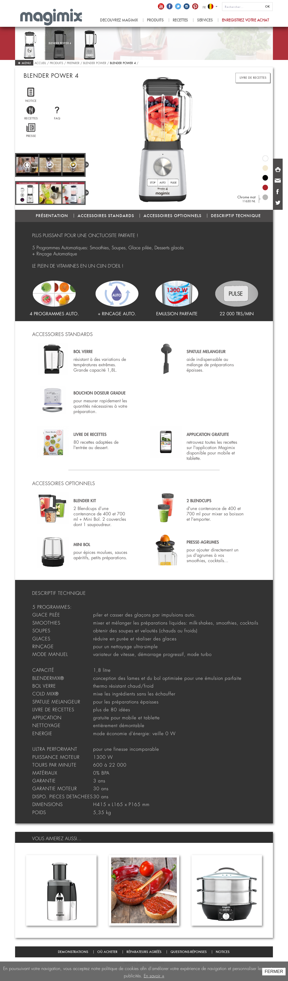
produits (155, 20)
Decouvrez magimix (119, 20)
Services (205, 20)
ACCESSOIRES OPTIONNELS (172, 215)
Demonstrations (73, 952)
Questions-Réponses (189, 952)
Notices (223, 952)
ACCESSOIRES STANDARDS (106, 215)
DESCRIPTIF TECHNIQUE (236, 215)
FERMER (274, 971)
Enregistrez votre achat (245, 20)
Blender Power (94, 62)
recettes (180, 20)
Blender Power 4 (123, 62)
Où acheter (107, 952)
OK (267, 6)
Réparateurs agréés (144, 952)
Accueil (41, 62)
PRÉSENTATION (52, 215)
